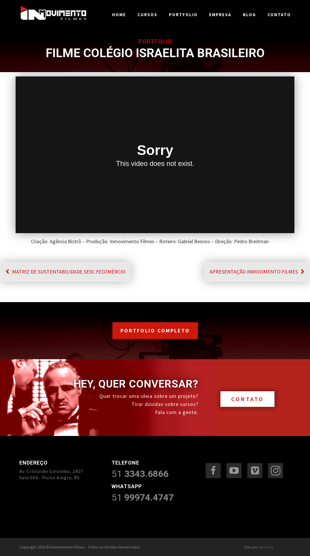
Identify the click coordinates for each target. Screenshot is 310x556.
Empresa (220, 14)
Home (119, 14)
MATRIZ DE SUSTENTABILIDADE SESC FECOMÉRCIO (65, 271)
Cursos (147, 14)
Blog (249, 14)
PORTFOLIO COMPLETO (155, 330)
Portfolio (183, 14)
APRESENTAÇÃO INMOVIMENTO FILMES (257, 271)
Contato (279, 14)
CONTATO (247, 399)
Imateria (266, 547)
